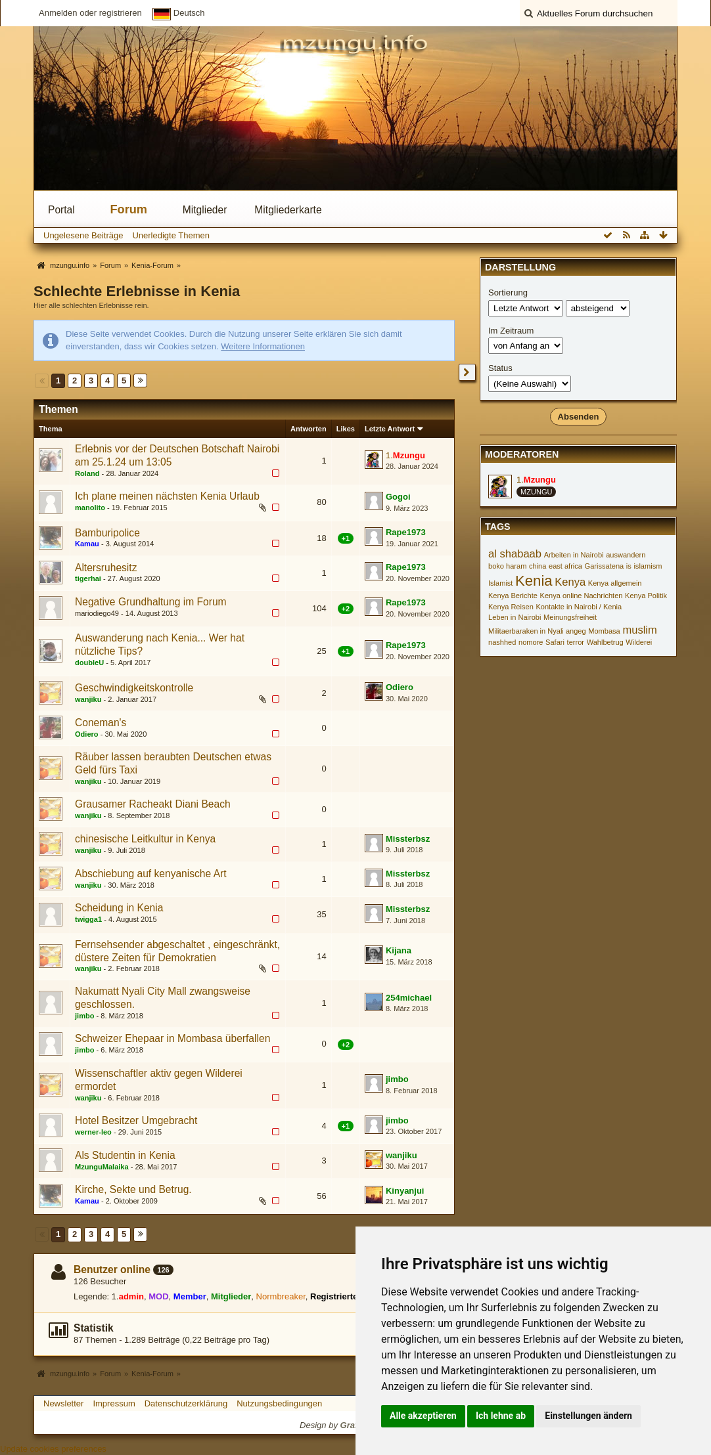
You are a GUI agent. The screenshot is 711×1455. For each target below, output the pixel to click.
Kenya (570, 582)
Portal (61, 209)
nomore (530, 642)
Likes (345, 429)
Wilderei (639, 642)
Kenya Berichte (513, 595)
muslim (639, 630)
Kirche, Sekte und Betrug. (133, 1189)
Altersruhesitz (106, 567)
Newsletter (63, 1403)
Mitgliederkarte (287, 209)
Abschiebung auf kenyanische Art (151, 873)
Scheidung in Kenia (119, 907)
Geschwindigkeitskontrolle (134, 687)
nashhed (502, 642)
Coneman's (100, 722)
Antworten (308, 429)
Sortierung (508, 292)
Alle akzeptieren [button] (423, 1415)
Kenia (534, 581)
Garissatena (604, 566)
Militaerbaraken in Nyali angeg (537, 631)
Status (500, 368)
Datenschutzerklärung (186, 1403)
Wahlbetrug (605, 642)
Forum (128, 209)
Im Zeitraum (511, 331)
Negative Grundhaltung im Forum (151, 601)
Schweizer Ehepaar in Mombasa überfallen (172, 1038)
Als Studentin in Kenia (125, 1155)
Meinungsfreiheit (570, 617)
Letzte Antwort (390, 429)
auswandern (625, 555)
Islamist (500, 583)
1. (405, 455)
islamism (647, 566)
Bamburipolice (107, 532)
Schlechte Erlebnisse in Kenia (137, 291)
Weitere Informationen (263, 346)
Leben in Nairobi (514, 617)
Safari (554, 642)
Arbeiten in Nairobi (574, 555)
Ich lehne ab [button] (501, 1415)
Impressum (114, 1403)
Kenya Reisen (511, 607)
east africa (565, 566)
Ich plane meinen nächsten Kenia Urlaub (167, 496)
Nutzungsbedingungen (279, 1403)
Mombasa (604, 631)
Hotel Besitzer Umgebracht (136, 1120)
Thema (50, 429)
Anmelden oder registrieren (90, 13)
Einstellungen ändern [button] (588, 1415)
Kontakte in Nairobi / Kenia (579, 607)
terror (575, 642)
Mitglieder (205, 209)
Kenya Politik (646, 595)
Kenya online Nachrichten (581, 595)
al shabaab (514, 554)
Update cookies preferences (53, 1449)
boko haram (507, 566)
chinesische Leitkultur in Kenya (145, 838)
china (537, 566)
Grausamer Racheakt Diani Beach (153, 804)
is (628, 566)
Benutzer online (112, 1269)
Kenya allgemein (615, 583)
